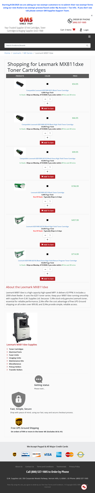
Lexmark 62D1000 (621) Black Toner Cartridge (47, 192)
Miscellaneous (15, 364)
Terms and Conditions (45, 467)
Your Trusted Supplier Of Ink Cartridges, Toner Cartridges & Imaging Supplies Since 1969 (25, 29)
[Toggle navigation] (89, 36)
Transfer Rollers (15, 370)
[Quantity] (50, 99)
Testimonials (61, 467)
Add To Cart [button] (47, 109)
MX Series (28, 53)
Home (7, 53)
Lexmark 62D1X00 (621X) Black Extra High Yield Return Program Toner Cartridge (47, 261)
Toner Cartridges (16, 349)
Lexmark (17, 53)
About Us (18, 467)
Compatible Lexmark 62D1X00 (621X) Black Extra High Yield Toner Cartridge (47, 158)
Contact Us (29, 467)
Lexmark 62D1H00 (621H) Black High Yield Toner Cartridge (47, 226)
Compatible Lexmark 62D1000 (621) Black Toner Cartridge (47, 90)
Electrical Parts (15, 352)
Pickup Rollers (15, 367)
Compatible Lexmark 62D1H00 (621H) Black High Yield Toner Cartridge (47, 124)
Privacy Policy (74, 467)
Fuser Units (14, 355)
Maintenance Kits (16, 361)
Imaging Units (15, 358)
